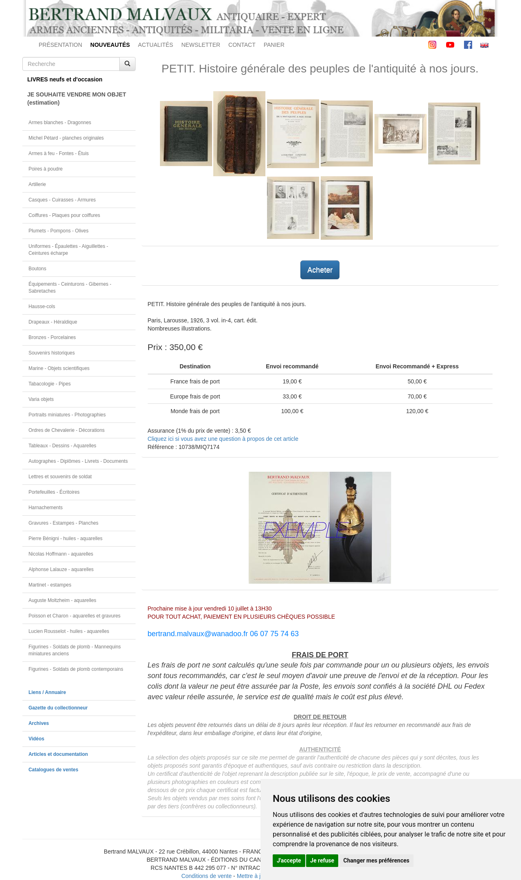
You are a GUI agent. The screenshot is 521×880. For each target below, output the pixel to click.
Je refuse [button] (322, 860)
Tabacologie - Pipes (49, 384)
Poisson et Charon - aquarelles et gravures (74, 616)
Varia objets (41, 399)
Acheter (320, 270)
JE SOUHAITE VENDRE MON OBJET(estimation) (76, 98)
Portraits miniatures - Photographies (67, 415)
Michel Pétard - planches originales (66, 138)
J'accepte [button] (289, 860)
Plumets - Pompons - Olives (58, 231)
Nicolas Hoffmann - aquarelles (60, 554)
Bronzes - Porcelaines (52, 337)
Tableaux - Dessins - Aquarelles (62, 446)
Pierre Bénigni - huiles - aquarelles (65, 538)
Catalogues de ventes (53, 770)
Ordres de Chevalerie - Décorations (66, 430)
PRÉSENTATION (60, 45)
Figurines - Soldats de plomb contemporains (75, 669)
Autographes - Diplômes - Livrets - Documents (78, 461)
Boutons (37, 268)
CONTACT (242, 45)
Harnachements (45, 507)
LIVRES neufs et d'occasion (65, 79)
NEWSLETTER (200, 45)
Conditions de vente (206, 876)
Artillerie (37, 184)
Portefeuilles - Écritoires (54, 492)
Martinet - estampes (49, 585)
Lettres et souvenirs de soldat (60, 476)
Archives (38, 723)
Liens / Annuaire (47, 692)
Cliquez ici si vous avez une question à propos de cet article (223, 439)
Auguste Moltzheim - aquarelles (62, 600)
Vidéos (36, 739)
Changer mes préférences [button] (376, 860)
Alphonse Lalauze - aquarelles (61, 569)
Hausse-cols (41, 306)
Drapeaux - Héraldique (52, 322)
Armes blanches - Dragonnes (59, 122)
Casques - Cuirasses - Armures (62, 200)
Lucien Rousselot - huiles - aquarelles (68, 631)
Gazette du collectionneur (58, 708)
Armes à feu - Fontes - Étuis (58, 153)
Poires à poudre (45, 169)
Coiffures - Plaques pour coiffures (64, 215)
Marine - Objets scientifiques (59, 368)
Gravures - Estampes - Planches (63, 523)
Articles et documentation (58, 754)
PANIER (274, 45)
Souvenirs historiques (51, 353)
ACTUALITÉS (155, 45)
